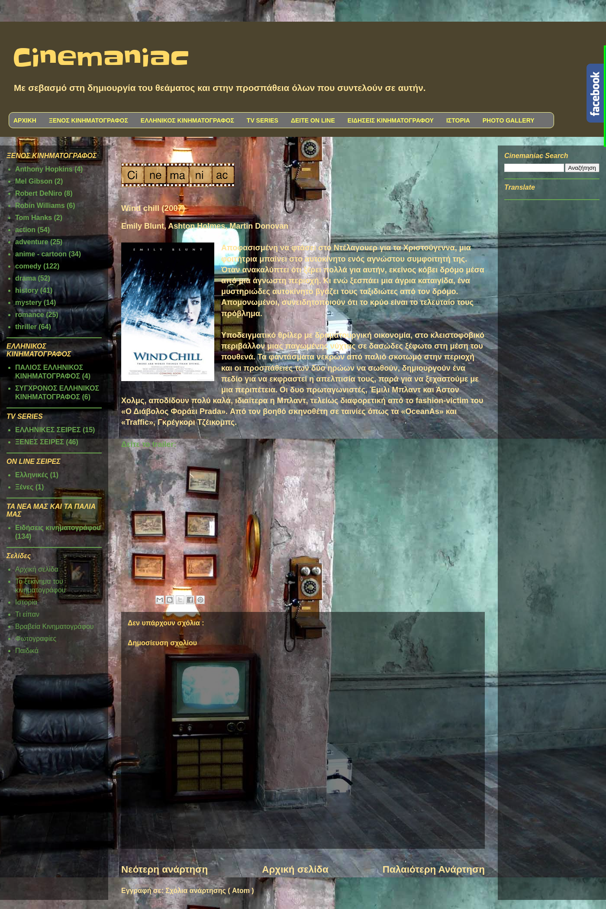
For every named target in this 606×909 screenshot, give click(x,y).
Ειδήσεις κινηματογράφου (58, 527)
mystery (28, 302)
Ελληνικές (31, 475)
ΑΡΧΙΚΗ (24, 120)
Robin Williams (40, 205)
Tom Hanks (33, 217)
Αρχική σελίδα (295, 869)
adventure (31, 242)
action (25, 229)
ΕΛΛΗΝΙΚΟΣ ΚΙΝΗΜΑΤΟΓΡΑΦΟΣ (187, 120)
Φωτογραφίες (35, 638)
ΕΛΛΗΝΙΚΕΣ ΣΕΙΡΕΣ (48, 429)
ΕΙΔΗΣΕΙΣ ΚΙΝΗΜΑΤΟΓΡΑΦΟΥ (391, 120)
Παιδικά (27, 650)
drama (25, 278)
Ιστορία (26, 602)
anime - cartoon (41, 254)
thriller (26, 326)
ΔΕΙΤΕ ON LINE (313, 120)
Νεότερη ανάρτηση (164, 869)
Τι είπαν (27, 614)
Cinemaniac (101, 58)
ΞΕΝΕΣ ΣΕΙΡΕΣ (39, 442)
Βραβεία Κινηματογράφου (54, 626)
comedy (28, 266)
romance (29, 314)
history (26, 290)
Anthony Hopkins (43, 169)
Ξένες (24, 487)
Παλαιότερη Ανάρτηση (434, 869)
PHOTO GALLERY (509, 120)
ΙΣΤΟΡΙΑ (458, 120)
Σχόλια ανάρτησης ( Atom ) (209, 890)
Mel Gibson (33, 181)
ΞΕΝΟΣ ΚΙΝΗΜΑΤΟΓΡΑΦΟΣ (88, 120)
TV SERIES (262, 120)
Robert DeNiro (38, 193)
